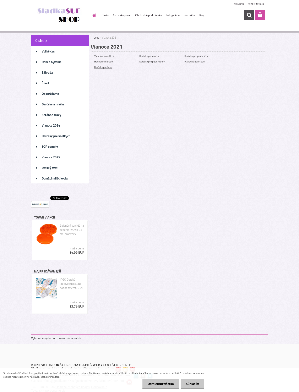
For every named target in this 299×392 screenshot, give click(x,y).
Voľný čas (48, 51)
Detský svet (50, 167)
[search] (249, 15)
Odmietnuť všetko (161, 383)
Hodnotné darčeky (103, 62)
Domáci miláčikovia (55, 178)
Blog (201, 15)
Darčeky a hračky (53, 104)
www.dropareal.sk (70, 338)
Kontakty (189, 15)
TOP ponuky (50, 146)
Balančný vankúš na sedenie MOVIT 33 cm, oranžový (72, 229)
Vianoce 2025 (51, 157)
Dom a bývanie (51, 62)
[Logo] (59, 15)
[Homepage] (94, 15)
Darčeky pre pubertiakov (152, 62)
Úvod (96, 37)
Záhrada (47, 72)
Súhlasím (192, 383)
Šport (45, 83)
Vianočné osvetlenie (104, 56)
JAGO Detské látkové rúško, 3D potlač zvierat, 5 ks (71, 283)
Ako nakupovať (122, 15)
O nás (105, 15)
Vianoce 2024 (51, 125)
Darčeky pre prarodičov (196, 56)
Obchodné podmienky (148, 15)
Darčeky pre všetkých (56, 136)
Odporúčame (50, 93)
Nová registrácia (256, 4)
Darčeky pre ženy (103, 67)
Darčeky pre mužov (149, 56)
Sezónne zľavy (51, 114)
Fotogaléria (173, 15)
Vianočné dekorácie (194, 62)
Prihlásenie (238, 4)
